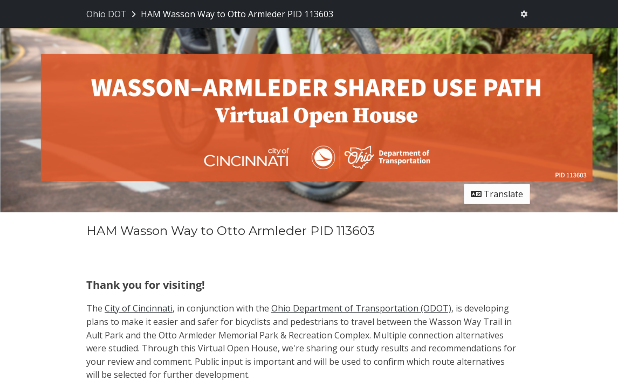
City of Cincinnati (139, 308)
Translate (497, 194)
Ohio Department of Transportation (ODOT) (361, 308)
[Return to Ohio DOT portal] (112, 14)
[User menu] (524, 14)
